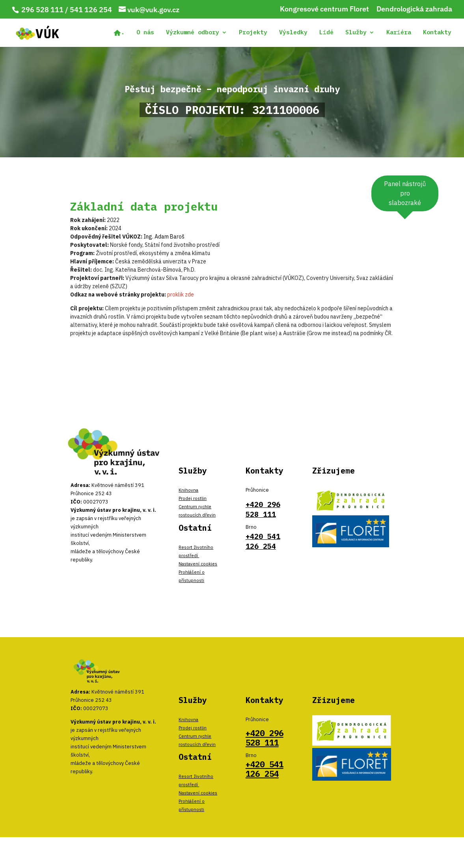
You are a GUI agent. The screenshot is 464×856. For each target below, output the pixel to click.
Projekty (253, 33)
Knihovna (188, 490)
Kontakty (437, 33)
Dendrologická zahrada (414, 9)
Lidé (326, 33)
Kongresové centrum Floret (324, 9)
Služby (356, 33)
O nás (145, 33)
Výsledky (293, 33)
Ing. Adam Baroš (163, 236)
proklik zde (180, 294)
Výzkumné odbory (192, 33)
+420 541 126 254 (264, 769)
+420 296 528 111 (264, 738)
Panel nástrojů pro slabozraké (405, 193)
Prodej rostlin (193, 498)
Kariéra (398, 33)
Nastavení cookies (198, 564)
